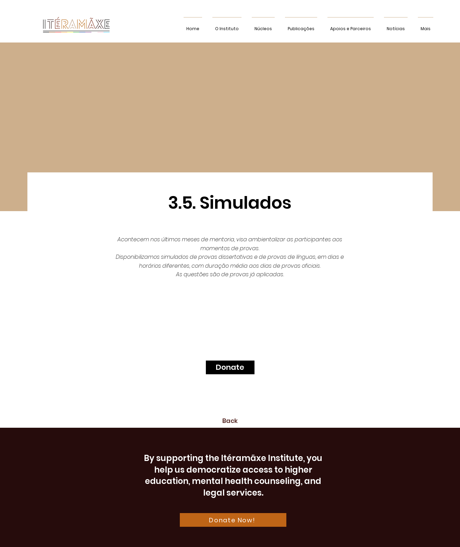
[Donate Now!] (233, 520)
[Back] (230, 421)
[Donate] (230, 367)
